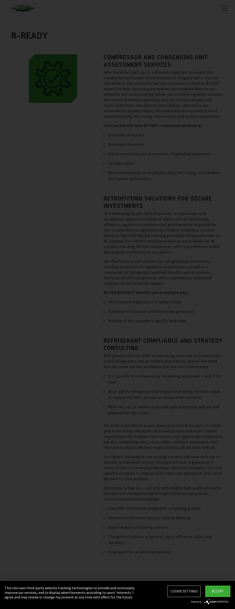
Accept (218, 591)
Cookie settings (184, 591)
